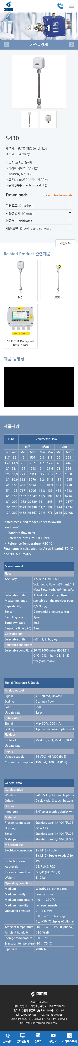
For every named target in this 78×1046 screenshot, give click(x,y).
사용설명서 (39, 213)
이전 (6, 44)
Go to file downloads (59, 195)
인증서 (39, 220)
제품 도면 (39, 228)
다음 (71, 44)
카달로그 (39, 205)
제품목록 (65, 243)
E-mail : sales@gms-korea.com (39, 1022)
